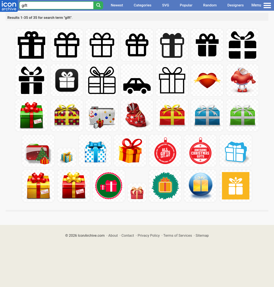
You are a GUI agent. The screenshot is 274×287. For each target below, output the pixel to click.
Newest (117, 5)
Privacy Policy (149, 235)
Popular (186, 5)
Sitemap (202, 235)
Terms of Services (177, 235)
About (113, 235)
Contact (127, 235)
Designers (235, 5)
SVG (165, 5)
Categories (143, 5)
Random (210, 5)
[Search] (98, 5)
